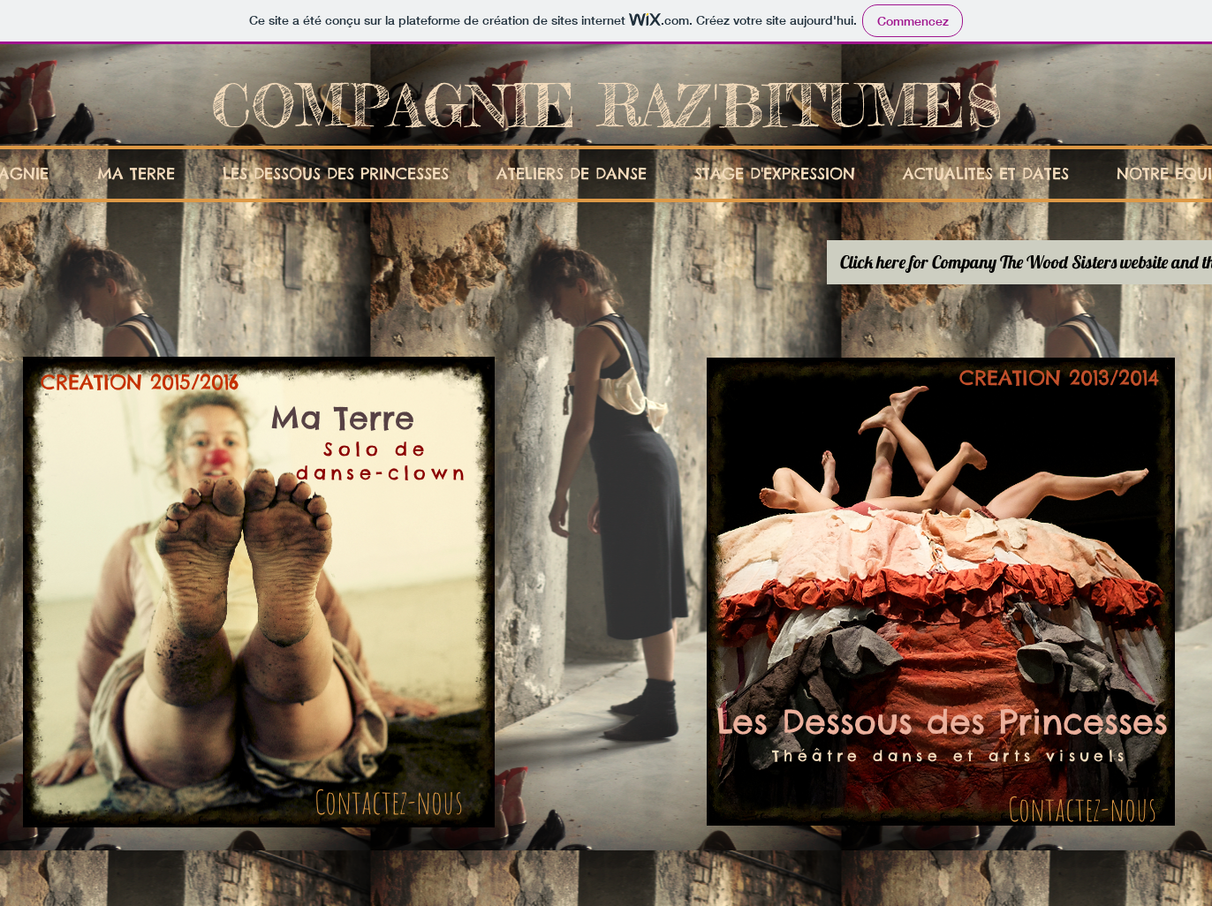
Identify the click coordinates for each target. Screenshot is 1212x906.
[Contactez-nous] (388, 801)
